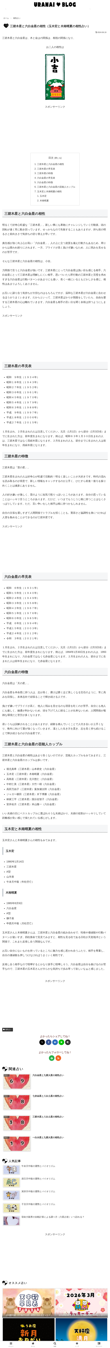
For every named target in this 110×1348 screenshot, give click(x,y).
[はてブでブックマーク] (55, 1042)
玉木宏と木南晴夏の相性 (49, 191)
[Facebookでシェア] (48, 1042)
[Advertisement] (55, 128)
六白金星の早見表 (46, 178)
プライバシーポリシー (55, 1339)
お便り (91, 1339)
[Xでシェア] (42, 1042)
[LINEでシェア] (61, 1042)
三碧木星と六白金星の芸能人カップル (56, 187)
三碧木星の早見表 (46, 168)
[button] (68, 1042)
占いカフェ (19, 1339)
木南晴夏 (44, 200)
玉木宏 (43, 196)
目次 (51, 157)
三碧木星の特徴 (45, 173)
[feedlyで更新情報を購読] (52, 1058)
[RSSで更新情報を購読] (58, 1058)
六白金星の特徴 (45, 182)
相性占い (7, 1029)
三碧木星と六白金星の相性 (50, 164)
